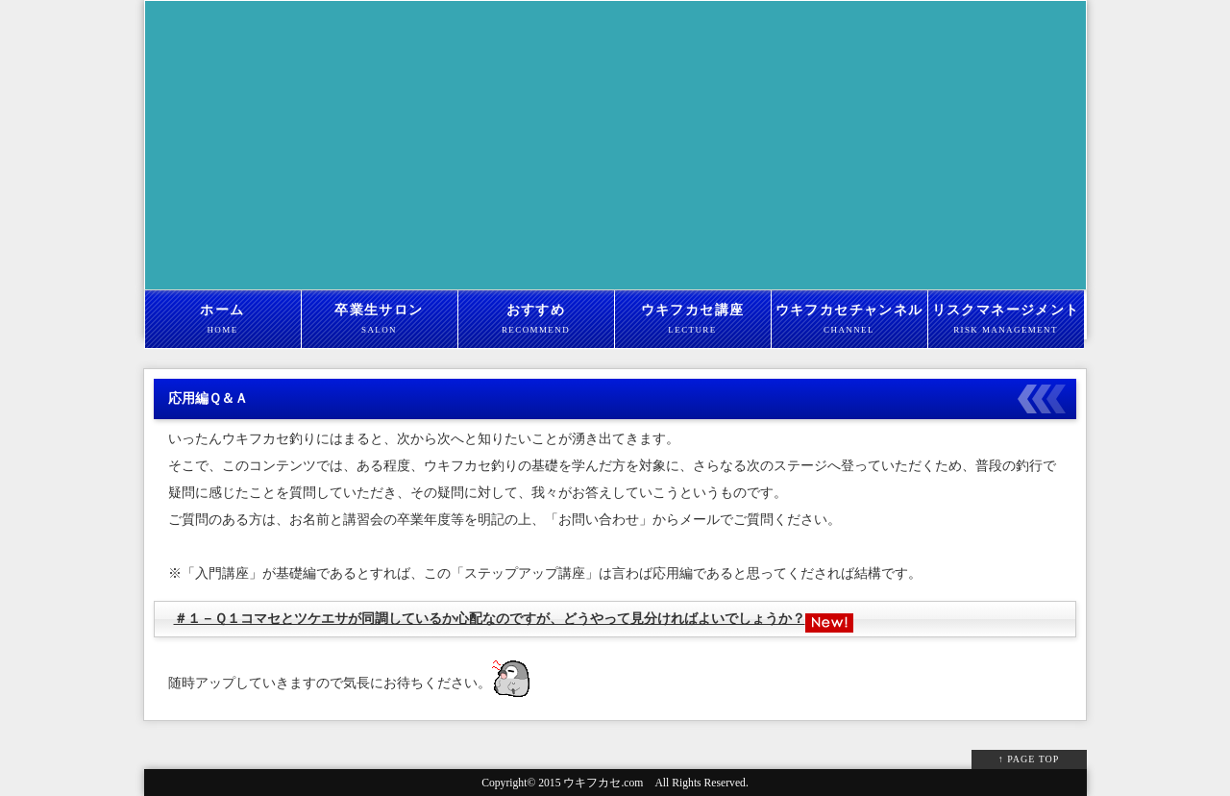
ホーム (223, 320)
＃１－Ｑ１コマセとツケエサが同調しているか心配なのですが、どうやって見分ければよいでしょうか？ (489, 618)
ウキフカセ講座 (693, 320)
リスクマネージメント (1006, 320)
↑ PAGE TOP (1029, 759)
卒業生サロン (379, 320)
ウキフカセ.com (603, 783)
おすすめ (536, 320)
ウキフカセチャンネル (849, 320)
